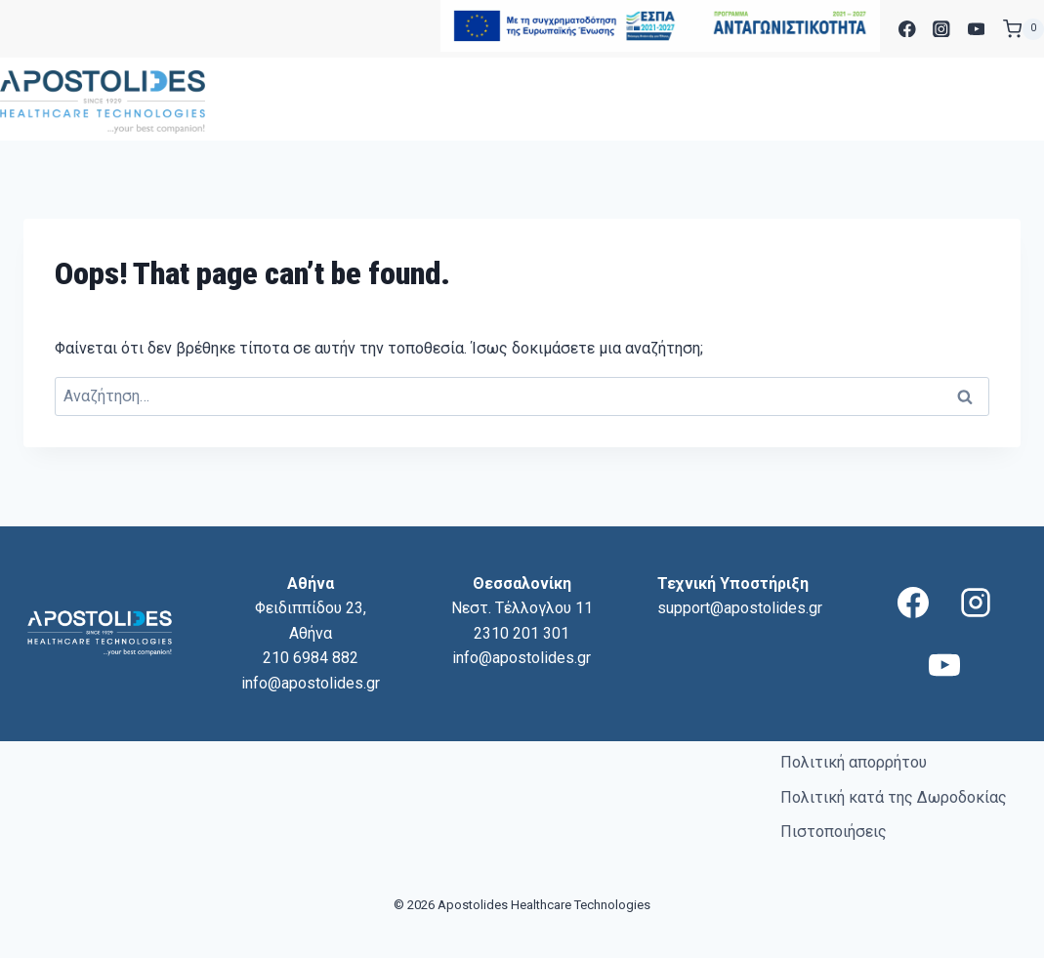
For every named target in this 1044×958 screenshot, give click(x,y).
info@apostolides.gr (310, 683)
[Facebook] (907, 29)
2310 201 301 (521, 633)
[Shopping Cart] (1023, 29)
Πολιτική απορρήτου (853, 762)
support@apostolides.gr (739, 608)
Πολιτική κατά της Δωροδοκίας (893, 797)
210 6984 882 (310, 657)
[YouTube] (976, 29)
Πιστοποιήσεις (833, 831)
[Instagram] (942, 29)
